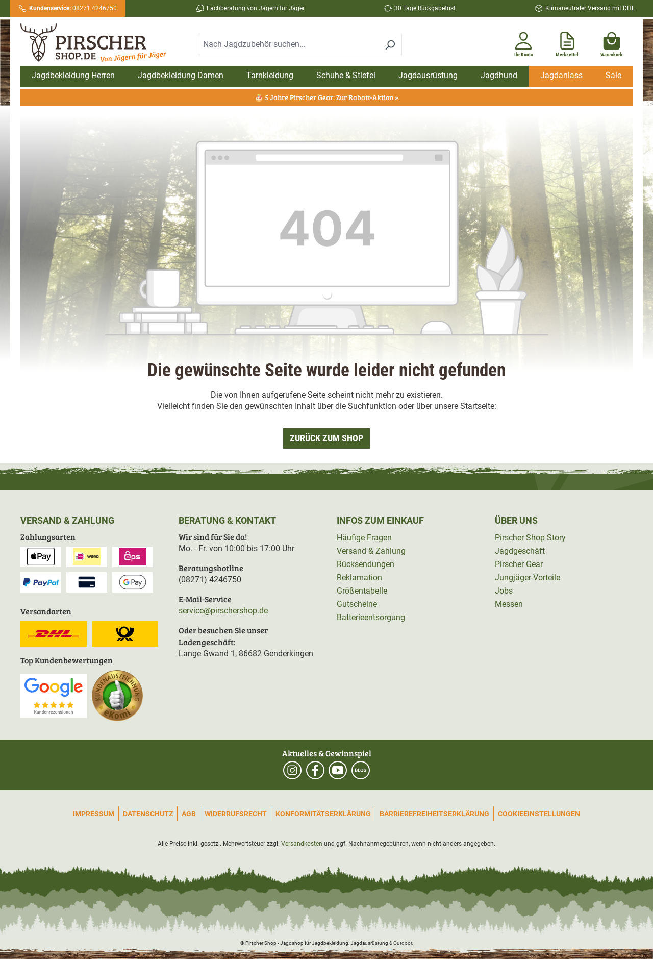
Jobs (504, 591)
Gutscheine (357, 604)
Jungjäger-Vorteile (527, 577)
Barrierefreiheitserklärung (434, 813)
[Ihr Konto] (523, 42)
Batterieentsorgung (371, 617)
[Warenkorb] (611, 42)
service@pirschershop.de (223, 611)
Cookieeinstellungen (539, 813)
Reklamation (359, 577)
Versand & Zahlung (371, 551)
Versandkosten (301, 843)
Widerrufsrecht (236, 813)
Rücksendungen (365, 564)
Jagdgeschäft (520, 551)
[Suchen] (390, 44)
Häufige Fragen (364, 538)
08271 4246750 (73, 8)
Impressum (93, 813)
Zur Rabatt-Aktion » (367, 97)
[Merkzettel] (567, 42)
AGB (189, 813)
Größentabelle (362, 591)
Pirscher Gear (519, 564)
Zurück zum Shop (326, 438)
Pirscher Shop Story (530, 538)
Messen (509, 604)
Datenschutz (148, 813)
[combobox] (288, 44)
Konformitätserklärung (323, 813)
